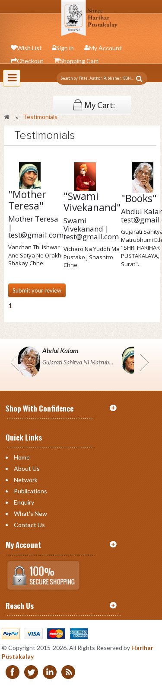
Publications (30, 491)
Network (26, 479)
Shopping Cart (79, 60)
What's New (30, 513)
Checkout (30, 60)
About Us (27, 468)
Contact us (29, 524)
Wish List (29, 47)
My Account (105, 47)
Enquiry (24, 502)
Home (22, 457)
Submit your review (37, 290)
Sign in (65, 47)
